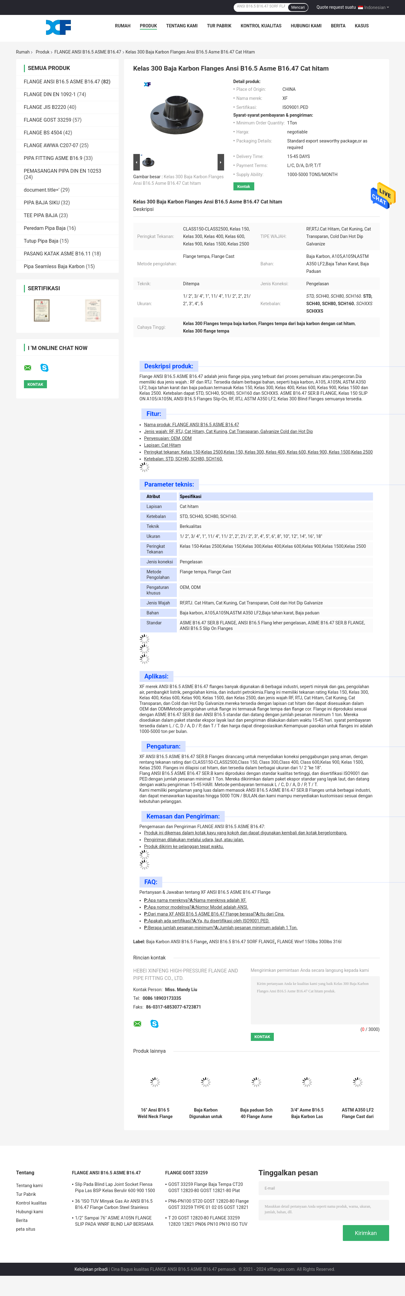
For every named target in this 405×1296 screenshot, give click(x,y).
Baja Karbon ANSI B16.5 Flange (176, 941)
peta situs (25, 1229)
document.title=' (41, 190)
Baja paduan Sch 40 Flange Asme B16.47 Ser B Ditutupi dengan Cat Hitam (256, 1113)
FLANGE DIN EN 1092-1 (50, 94)
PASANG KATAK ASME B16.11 (57, 254)
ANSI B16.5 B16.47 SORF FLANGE (242, 941)
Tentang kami (182, 25)
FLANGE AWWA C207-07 (51, 145)
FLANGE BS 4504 (43, 133)
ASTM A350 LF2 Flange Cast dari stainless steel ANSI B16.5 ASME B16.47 (357, 1113)
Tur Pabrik (219, 25)
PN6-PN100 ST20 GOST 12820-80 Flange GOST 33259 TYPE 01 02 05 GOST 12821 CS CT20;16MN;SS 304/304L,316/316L (208, 1205)
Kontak (243, 186)
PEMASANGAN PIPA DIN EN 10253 (62, 171)
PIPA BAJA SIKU (42, 203)
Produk (148, 25)
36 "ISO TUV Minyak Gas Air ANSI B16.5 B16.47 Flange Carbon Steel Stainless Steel (114, 1205)
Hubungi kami (306, 25)
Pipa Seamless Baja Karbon (54, 266)
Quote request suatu (336, 7)
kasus (362, 25)
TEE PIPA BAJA (41, 215)
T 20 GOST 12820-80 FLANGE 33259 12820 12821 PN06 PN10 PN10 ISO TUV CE (207, 1221)
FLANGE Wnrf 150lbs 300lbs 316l (309, 941)
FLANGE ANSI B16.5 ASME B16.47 (87, 51)
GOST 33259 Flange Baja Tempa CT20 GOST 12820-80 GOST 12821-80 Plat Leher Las (205, 1188)
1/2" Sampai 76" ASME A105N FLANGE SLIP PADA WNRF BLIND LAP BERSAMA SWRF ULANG (114, 1221)
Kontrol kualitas (261, 25)
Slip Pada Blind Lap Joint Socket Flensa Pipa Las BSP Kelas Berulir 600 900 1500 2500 (115, 1188)
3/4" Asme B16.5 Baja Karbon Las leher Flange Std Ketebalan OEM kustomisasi (307, 1113)
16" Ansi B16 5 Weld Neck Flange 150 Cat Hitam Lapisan (155, 1113)
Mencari (298, 7)
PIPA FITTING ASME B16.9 (53, 158)
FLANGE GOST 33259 (47, 120)
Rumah (123, 25)
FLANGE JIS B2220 (45, 107)
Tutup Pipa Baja (41, 241)
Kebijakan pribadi (91, 1269)
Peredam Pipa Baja (45, 228)
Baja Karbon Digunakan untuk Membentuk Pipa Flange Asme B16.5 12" (206, 1113)
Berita (338, 25)
